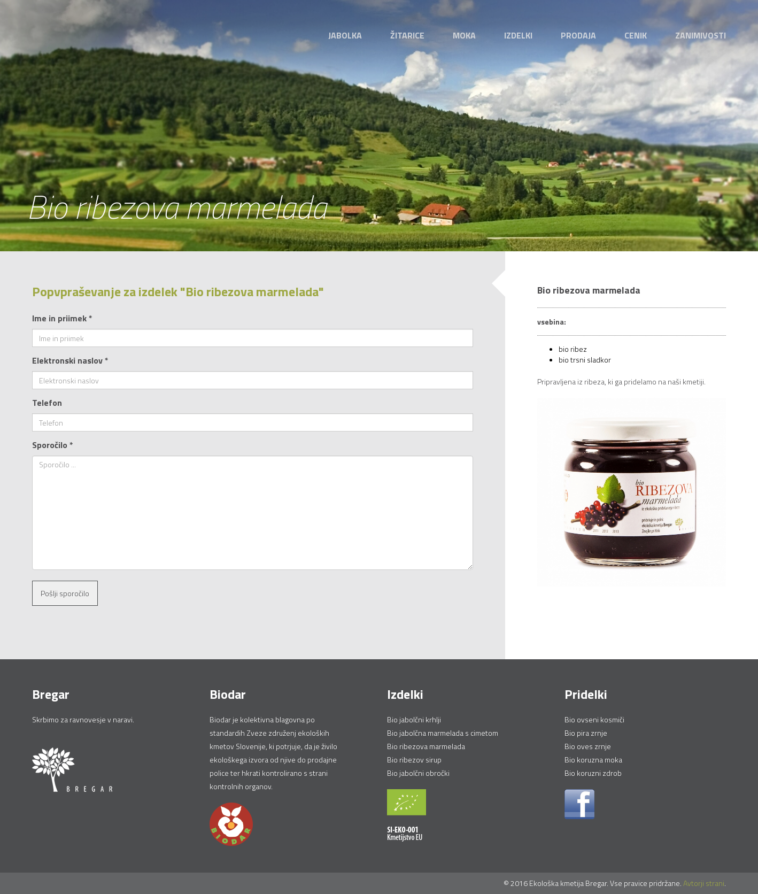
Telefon (47, 402)
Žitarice (407, 35)
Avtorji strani (703, 883)
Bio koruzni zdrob (593, 773)
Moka (464, 35)
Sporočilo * (52, 444)
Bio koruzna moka (593, 759)
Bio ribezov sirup (414, 759)
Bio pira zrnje (585, 732)
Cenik (635, 35)
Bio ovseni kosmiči (594, 719)
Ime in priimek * (62, 318)
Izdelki (518, 35)
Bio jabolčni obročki (418, 773)
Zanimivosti (700, 35)
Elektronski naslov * (70, 360)
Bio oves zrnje (587, 746)
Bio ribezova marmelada (426, 746)
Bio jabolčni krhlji (414, 719)
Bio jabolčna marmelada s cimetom (442, 732)
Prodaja (578, 35)
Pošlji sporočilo (65, 593)
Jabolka (345, 35)
